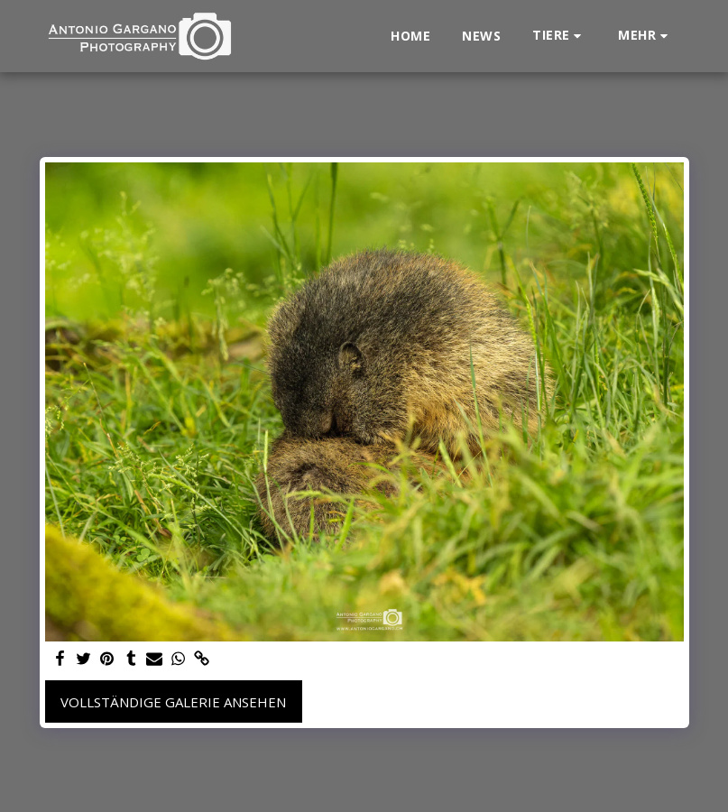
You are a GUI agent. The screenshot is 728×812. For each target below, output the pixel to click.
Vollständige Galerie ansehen (173, 702)
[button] (559, 36)
